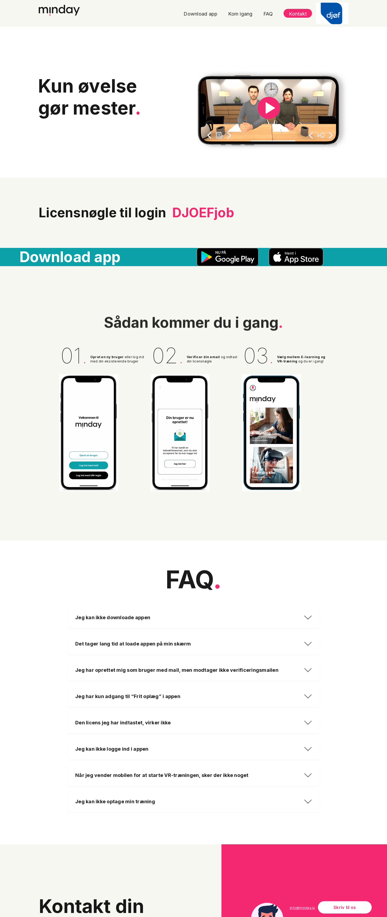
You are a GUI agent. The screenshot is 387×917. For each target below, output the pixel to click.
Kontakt (298, 14)
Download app (200, 14)
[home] (59, 9)
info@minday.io (302, 908)
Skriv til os (345, 907)
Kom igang (240, 14)
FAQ (268, 14)
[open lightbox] (272, 110)
